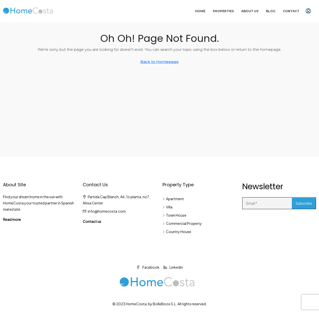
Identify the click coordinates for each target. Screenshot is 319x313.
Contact (291, 11)
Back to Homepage (159, 61)
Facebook (148, 267)
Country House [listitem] (176, 231)
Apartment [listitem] (173, 198)
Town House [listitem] (174, 215)
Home (200, 11)
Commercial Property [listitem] (182, 223)
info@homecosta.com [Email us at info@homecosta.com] (107, 211)
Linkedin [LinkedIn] (173, 267)
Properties (223, 11)
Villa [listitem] (167, 207)
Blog (270, 11)
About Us (249, 11)
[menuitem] (308, 11)
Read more (12, 219)
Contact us (92, 221)
